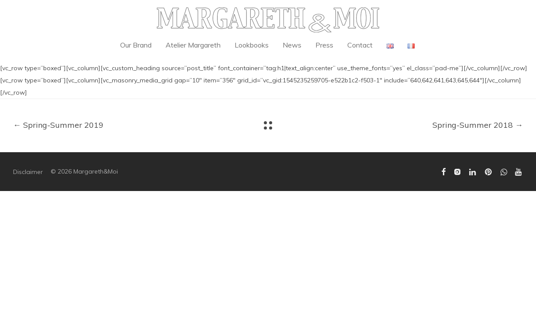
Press (324, 45)
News (292, 45)
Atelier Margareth (193, 45)
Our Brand (136, 45)
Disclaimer (28, 172)
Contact (360, 45)
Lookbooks (252, 45)
